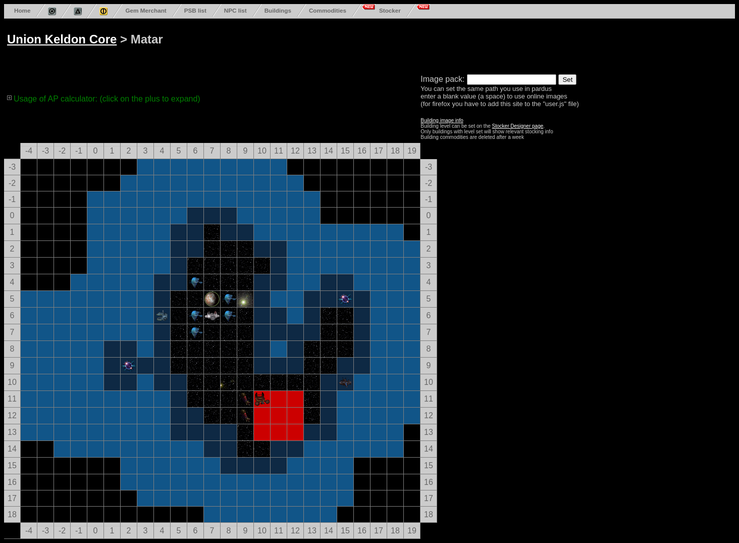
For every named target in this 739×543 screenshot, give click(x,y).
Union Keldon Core (62, 39)
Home (22, 10)
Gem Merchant (145, 10)
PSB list (195, 10)
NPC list (235, 10)
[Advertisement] (389, 44)
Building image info (441, 120)
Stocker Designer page (518, 126)
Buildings (278, 10)
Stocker (390, 10)
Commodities (327, 10)
